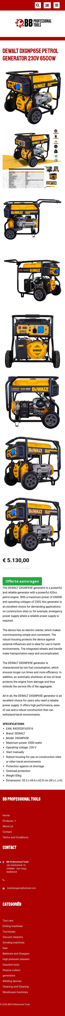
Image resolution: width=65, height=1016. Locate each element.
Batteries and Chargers (16, 953)
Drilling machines (13, 926)
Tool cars (8, 920)
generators (9, 975)
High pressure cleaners (16, 959)
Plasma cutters (11, 970)
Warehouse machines (15, 992)
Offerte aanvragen (22, 581)
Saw (5, 948)
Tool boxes (9, 931)
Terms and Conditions (15, 837)
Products (8, 821)
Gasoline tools (11, 964)
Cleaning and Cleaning (16, 986)
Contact (7, 831)
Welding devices (12, 981)
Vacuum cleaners (13, 937)
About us (8, 826)
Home (6, 815)
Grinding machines (13, 942)
